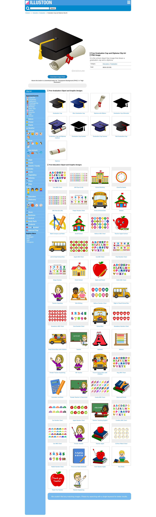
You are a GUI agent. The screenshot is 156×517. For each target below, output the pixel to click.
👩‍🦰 (41, 189)
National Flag (33, 230)
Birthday (32, 107)
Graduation (42, 13)
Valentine (32, 105)
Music (30, 212)
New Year (32, 108)
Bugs (30, 160)
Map (28, 239)
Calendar (32, 97)
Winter (31, 116)
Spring (31, 110)
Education (35, 13)
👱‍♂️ (28, 192)
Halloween (32, 101)
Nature (30, 119)
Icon (30, 227)
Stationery (32, 199)
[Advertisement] (110, 33)
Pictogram (30, 242)
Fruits (30, 172)
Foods (30, 163)
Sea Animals (33, 150)
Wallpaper (30, 237)
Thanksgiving (33, 103)
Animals (31, 131)
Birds (30, 141)
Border (29, 235)
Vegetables (32, 175)
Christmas (32, 99)
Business (31, 215)
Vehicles (31, 178)
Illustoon (27, 13)
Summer (32, 112)
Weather (31, 128)
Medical (31, 218)
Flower (30, 122)
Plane (30, 181)
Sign (28, 240)
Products (31, 224)
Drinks (30, 169)
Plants (30, 125)
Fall (30, 114)
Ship (30, 184)
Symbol (36, 227)
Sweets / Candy (34, 166)
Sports (30, 203)
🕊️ (28, 146)
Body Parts (32, 221)
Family (28, 187)
